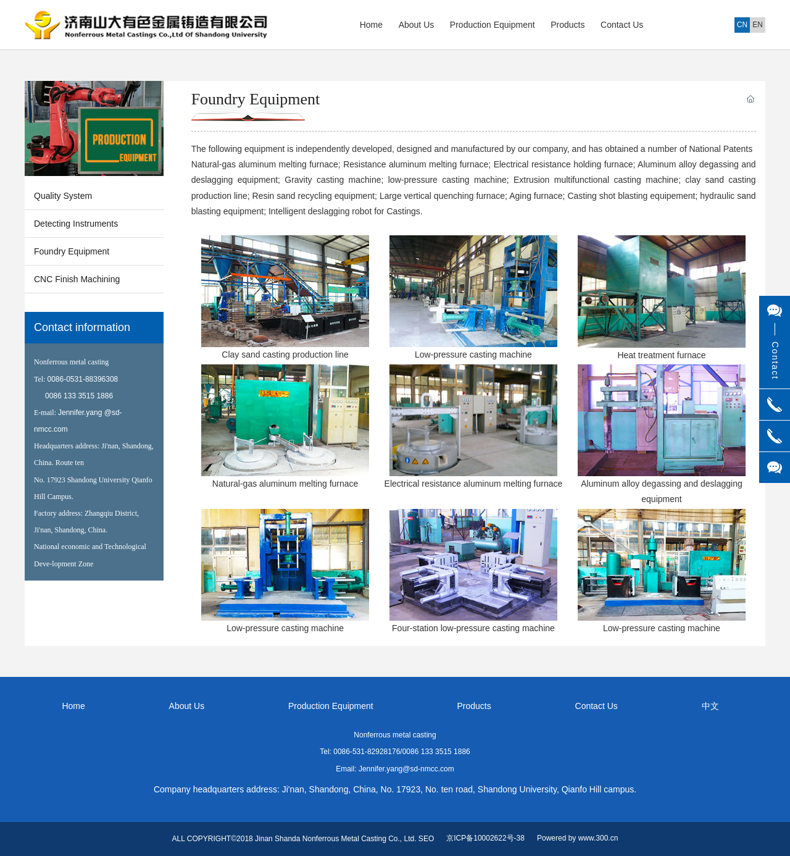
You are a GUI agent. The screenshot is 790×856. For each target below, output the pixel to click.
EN (757, 24)
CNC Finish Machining (77, 279)
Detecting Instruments (76, 224)
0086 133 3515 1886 (79, 396)
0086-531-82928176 (366, 751)
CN (742, 24)
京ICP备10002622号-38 (485, 838)
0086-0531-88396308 (83, 379)
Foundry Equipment (71, 251)
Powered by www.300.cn (577, 838)
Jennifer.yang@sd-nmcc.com (406, 769)
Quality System (63, 196)
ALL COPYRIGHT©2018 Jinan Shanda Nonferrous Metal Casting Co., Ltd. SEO (303, 838)
